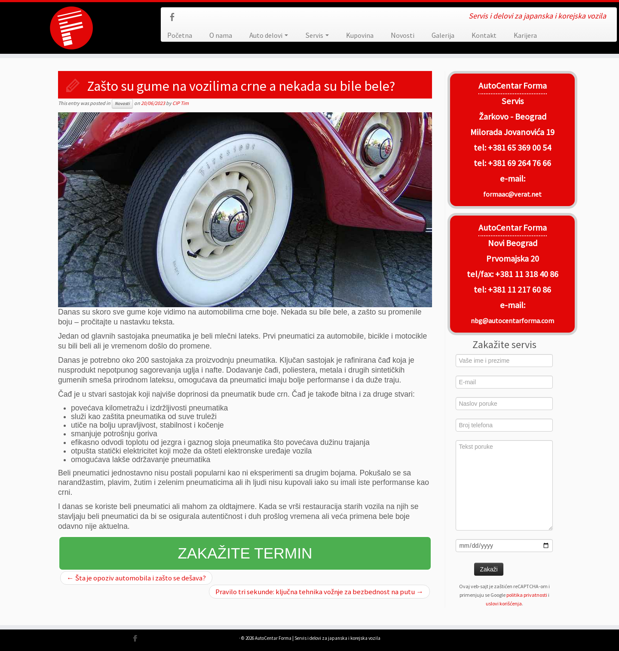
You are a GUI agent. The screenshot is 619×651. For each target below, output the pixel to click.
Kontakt (484, 35)
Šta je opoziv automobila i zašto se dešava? (136, 578)
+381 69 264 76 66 (519, 163)
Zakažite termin (245, 553)
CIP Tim (180, 103)
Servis (317, 35)
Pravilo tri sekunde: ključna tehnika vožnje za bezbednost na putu (319, 591)
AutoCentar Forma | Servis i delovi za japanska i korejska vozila (317, 638)
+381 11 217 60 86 (519, 289)
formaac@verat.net (512, 194)
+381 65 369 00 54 (519, 147)
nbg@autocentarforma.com (512, 320)
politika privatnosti (526, 595)
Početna (179, 35)
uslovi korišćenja (504, 603)
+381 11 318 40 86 (525, 274)
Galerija (443, 35)
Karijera (525, 35)
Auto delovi (268, 35)
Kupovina (360, 35)
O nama (220, 35)
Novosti (402, 35)
